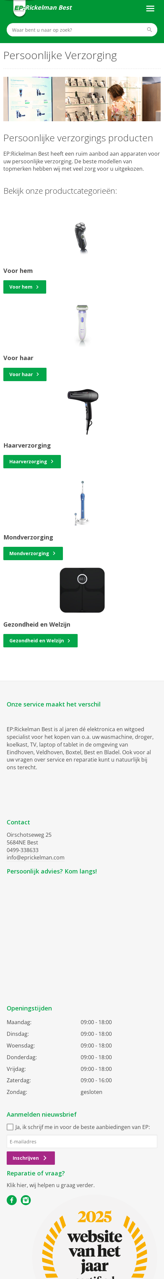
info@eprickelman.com (36, 857)
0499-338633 (22, 850)
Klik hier (17, 1185)
